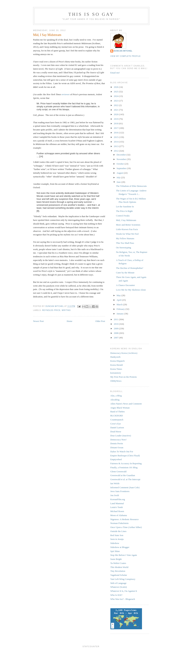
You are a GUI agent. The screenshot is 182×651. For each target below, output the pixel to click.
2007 (116, 337)
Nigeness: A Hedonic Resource (124, 519)
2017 (116, 128)
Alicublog (115, 399)
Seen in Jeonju (117, 539)
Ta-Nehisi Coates (118, 563)
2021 (116, 109)
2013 (116, 146)
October (120, 163)
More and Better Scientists (128, 224)
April (119, 300)
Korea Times (116, 369)
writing (66, 310)
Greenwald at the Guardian (122, 475)
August (120, 173)
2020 (116, 114)
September (122, 168)
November (122, 159)
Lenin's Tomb (116, 507)
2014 (116, 141)
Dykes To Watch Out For (121, 451)
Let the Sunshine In (125, 206)
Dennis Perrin (116, 443)
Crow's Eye (115, 423)
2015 (116, 137)
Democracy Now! (118, 439)
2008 (116, 333)
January (120, 313)
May (119, 295)
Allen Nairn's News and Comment (126, 403)
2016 (116, 132)
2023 (116, 100)
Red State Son (116, 535)
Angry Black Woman (120, 407)
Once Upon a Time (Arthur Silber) (126, 527)
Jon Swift (114, 495)
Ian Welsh (115, 483)
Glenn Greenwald (118, 471)
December (122, 154)
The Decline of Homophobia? (129, 268)
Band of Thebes (117, 411)
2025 (116, 91)
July (119, 177)
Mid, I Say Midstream (126, 220)
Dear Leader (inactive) (120, 435)
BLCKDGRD (116, 415)
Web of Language (118, 583)
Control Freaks (123, 215)
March (120, 304)
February (121, 309)
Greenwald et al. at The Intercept (125, 479)
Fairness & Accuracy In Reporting (126, 463)
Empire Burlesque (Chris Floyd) (125, 455)
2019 (116, 119)
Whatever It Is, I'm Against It (123, 591)
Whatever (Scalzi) (118, 587)
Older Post (100, 321)
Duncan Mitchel (54, 306)
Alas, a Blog (116, 395)
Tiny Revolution (117, 571)
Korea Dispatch (117, 361)
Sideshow (114, 543)
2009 (116, 328)
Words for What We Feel (127, 234)
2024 (116, 96)
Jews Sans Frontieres (120, 491)
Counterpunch (116, 419)
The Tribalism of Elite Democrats (131, 186)
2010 (116, 324)
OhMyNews (116, 381)
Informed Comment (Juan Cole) (125, 487)
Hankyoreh (115, 357)
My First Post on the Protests (123, 377)
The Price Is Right (124, 211)
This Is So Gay (91, 14)
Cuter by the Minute (125, 272)
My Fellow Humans (125, 238)
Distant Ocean (116, 447)
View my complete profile (125, 56)
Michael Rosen (117, 511)
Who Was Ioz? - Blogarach (122, 599)
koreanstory (115, 372)
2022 (116, 105)
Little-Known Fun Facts (127, 229)
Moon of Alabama (118, 515)
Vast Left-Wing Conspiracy (122, 579)
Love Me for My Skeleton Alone (131, 289)
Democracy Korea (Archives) (123, 353)
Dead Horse (115, 431)
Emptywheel (116, 459)
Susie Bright (116, 559)
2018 (116, 123)
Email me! (115, 72)
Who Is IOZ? (116, 595)
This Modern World (119, 567)
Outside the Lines (118, 531)
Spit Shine (115, 551)
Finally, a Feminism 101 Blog (124, 467)
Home (69, 321)
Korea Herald (116, 365)
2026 (116, 87)
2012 (116, 150)
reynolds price (51, 310)
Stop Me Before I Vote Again (123, 555)
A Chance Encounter (125, 285)
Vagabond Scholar (118, 575)
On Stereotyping (123, 247)
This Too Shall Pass (125, 243)
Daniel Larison (117, 427)
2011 (116, 319)
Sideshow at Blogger (119, 547)
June (119, 182)
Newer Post (38, 321)
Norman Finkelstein (119, 523)
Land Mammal (117, 503)
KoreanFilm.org (117, 499)
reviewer (66, 94)
